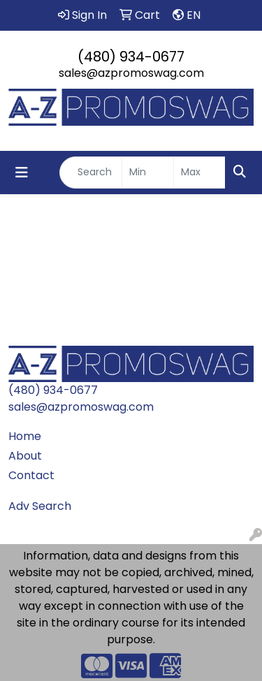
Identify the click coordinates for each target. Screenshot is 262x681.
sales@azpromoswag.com (131, 73)
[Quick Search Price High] (199, 172)
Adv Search (39, 506)
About (25, 456)
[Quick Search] (90, 172)
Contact (31, 475)
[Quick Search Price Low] (148, 172)
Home (24, 436)
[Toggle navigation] (21, 172)
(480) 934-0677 (131, 56)
